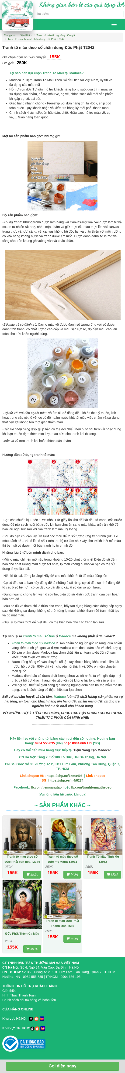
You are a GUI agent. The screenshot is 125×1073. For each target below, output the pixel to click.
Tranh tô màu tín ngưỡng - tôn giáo (56, 35)
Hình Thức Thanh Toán (19, 995)
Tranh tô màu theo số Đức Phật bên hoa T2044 (22, 859)
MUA (32, 874)
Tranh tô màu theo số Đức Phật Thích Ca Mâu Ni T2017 (22, 933)
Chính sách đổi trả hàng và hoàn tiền (29, 1000)
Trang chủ (10, 35)
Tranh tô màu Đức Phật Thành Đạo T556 (62, 923)
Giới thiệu (9, 991)
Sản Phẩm (26, 35)
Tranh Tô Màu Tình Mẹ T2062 (103, 859)
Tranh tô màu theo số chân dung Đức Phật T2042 (36, 39)
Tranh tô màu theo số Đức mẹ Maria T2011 (62, 859)
